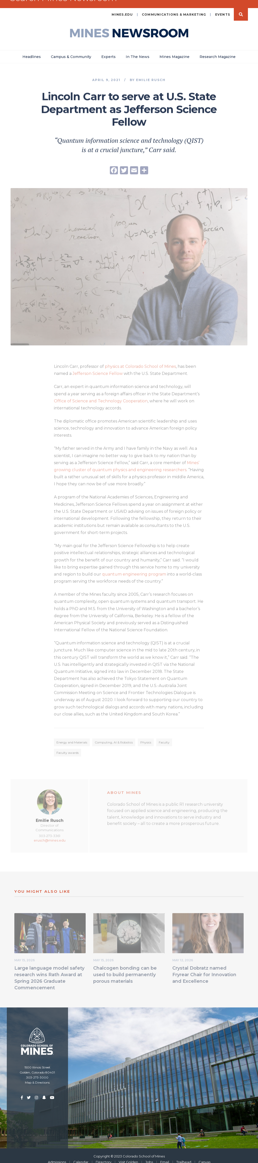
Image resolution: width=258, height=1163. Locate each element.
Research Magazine (218, 49)
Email (164, 1155)
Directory (103, 1155)
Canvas (204, 1155)
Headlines (31, 49)
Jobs (149, 1155)
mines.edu (122, 7)
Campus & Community (71, 49)
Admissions (57, 1155)
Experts (108, 49)
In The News (137, 49)
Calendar (80, 1155)
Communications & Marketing (174, 7)
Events (222, 7)
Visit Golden (128, 1155)
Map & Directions (37, 1075)
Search (241, 7)
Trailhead (183, 1155)
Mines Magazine (174, 49)
